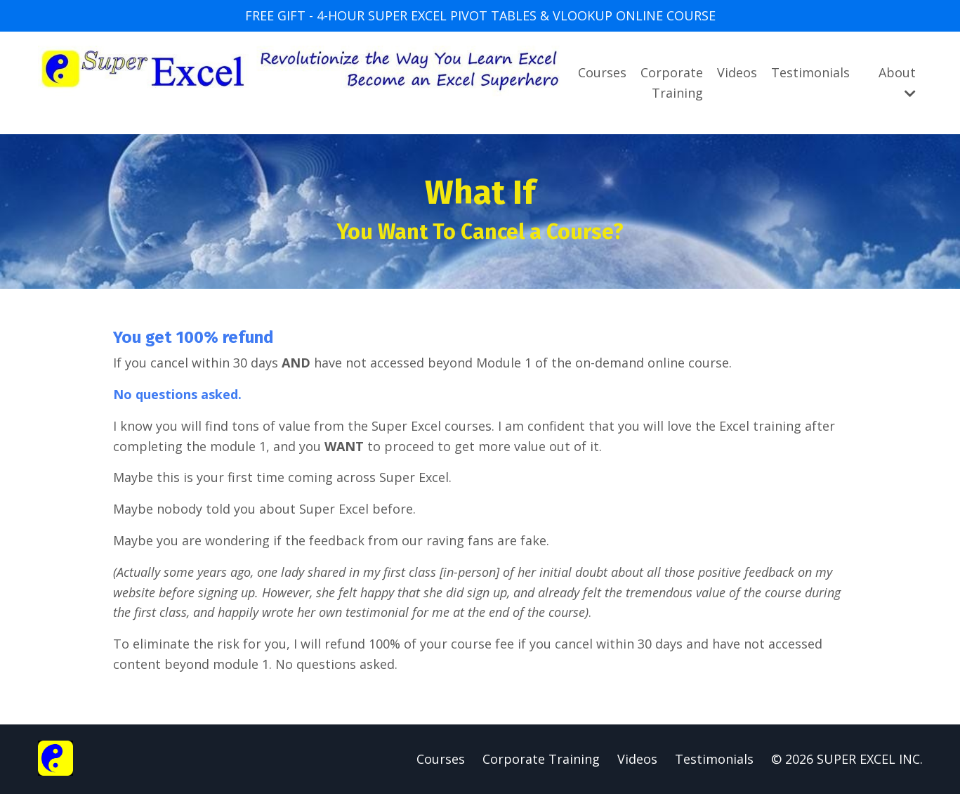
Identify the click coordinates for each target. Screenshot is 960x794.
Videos (737, 72)
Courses (602, 72)
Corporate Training (671, 82)
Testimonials (810, 72)
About (897, 82)
